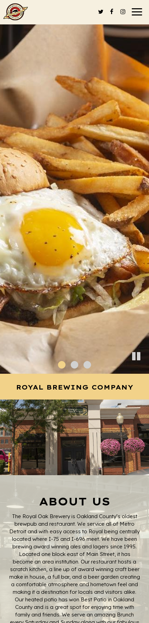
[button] (144, 368)
